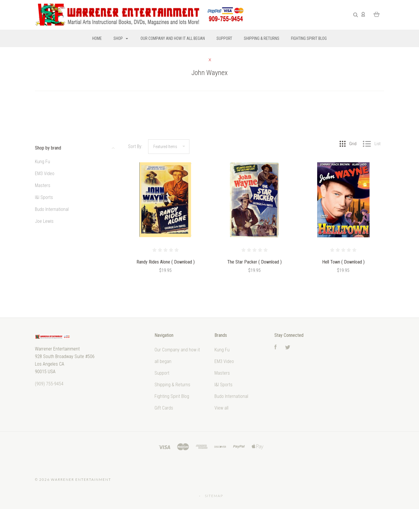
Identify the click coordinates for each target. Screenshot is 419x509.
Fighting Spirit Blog (309, 38)
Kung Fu (42, 161)
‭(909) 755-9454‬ (49, 384)
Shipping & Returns (261, 38)
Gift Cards (164, 408)
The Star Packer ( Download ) (254, 262)
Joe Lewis (44, 221)
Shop (120, 38)
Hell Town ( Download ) (343, 262)
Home (97, 38)
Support (224, 38)
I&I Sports (44, 197)
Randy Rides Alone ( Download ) (165, 262)
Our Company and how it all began (173, 38)
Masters (42, 185)
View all (221, 408)
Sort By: (135, 146)
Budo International (52, 209)
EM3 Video (44, 173)
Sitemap (214, 496)
